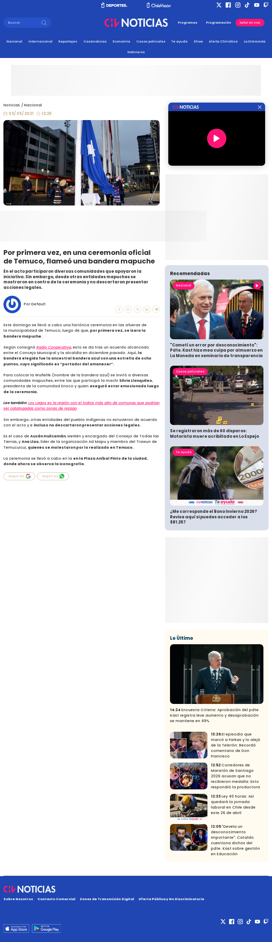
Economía (121, 41)
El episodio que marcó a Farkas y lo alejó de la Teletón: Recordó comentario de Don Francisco (235, 745)
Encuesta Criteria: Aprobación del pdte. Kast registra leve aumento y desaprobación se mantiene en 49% (215, 715)
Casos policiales (151, 41)
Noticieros (136, 52)
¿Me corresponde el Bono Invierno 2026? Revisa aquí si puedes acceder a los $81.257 (213, 517)
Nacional (14, 41)
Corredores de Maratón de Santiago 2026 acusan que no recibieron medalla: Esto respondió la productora (235, 776)
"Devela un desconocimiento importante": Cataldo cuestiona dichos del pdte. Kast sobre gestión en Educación (235, 840)
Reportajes (67, 41)
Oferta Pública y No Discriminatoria (171, 899)
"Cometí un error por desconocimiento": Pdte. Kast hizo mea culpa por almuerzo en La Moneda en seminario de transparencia (216, 350)
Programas (187, 23)
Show (198, 41)
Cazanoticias (95, 41)
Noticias (11, 105)
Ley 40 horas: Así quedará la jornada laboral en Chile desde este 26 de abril (233, 804)
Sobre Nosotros (18, 899)
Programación (218, 23)
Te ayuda (179, 41)
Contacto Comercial (56, 899)
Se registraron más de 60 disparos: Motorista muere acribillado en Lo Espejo (214, 433)
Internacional (41, 41)
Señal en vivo (250, 23)
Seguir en (19, 476)
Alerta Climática (223, 41)
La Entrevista (254, 41)
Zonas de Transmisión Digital (107, 899)
